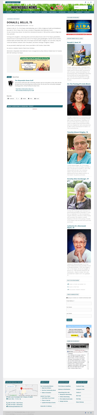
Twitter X (78, 392)
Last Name (69, 313)
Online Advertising (64, 396)
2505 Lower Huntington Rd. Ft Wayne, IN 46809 (19, 397)
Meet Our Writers (46, 388)
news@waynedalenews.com (14, 406)
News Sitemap (80, 402)
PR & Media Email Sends (66, 399)
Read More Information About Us (24, 89)
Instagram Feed (80, 389)
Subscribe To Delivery (46, 406)
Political (71, 12)
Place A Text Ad (74, 287)
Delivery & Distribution (64, 389)
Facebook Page (80, 386)
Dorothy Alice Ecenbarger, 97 (78, 179)
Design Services (64, 401)
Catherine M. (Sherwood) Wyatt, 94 (76, 226)
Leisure (17, 12)
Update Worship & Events (48, 402)
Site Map (78, 399)
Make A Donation (46, 392)
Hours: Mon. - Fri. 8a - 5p (13, 399)
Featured (10, 12)
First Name (69, 307)
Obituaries (52, 12)
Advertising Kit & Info (64, 392)
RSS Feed (78, 395)
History (87, 12)
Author (9, 77)
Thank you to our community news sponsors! (34, 71)
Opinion (44, 12)
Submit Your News (45, 396)
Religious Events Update (77, 289)
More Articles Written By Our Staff (25, 90)
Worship (79, 12)
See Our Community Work (49, 390)
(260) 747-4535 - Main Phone (14, 402)
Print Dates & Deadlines (64, 386)
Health (36, 12)
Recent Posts (16, 77)
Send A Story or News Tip (77, 284)
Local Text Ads (27, 12)
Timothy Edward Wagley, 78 (77, 132)
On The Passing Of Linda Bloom (79, 84)
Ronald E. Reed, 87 (74, 42)
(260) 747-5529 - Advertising (14, 404)
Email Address (70, 301)
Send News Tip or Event (48, 398)
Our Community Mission (46, 386)
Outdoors (62, 12)
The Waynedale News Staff (22, 25)
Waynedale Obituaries (13, 18)
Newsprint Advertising (66, 394)
